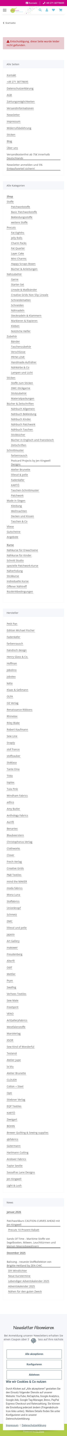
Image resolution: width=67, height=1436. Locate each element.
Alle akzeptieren (34, 1354)
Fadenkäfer (17, 480)
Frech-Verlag (14, 861)
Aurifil (10, 822)
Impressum (12, 1425)
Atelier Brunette (20, 469)
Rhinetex (12, 716)
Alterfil (11, 960)
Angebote (12, 537)
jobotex (11, 676)
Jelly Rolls (16, 238)
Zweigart (12, 1119)
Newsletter (13, 114)
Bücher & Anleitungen (24, 269)
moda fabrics (15, 888)
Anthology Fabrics (17, 815)
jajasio (10, 934)
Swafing (11, 987)
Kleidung (16, 505)
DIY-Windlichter (17, 1270)
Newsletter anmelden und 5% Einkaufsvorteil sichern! (25, 166)
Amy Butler (13, 808)
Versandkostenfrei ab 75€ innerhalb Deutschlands (28, 156)
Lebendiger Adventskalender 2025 (28, 1281)
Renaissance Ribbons (19, 709)
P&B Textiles (14, 875)
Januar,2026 (14, 1212)
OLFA (10, 696)
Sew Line (12, 736)
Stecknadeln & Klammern (26, 315)
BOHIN (11, 1126)
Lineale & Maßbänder (24, 289)
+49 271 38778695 (54, 2)
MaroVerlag (14, 1033)
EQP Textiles (14, 1106)
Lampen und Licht (22, 372)
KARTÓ (15, 485)
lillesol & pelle (19, 474)
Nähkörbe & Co (20, 367)
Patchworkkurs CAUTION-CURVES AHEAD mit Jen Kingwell (33, 1222)
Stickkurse (13, 576)
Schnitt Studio (15, 560)
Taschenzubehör (21, 346)
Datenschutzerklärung (34, 1425)
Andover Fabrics (16, 1159)
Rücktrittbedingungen (20, 591)
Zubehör (12, 336)
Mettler (11, 974)
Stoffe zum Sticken (22, 383)
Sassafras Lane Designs (21, 1172)
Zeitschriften (18, 445)
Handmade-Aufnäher (23, 362)
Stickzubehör (19, 393)
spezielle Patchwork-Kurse (22, 565)
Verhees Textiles (16, 994)
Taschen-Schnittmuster (25, 490)
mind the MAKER (17, 881)
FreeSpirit (12, 1007)
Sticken (11, 134)
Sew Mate (12, 1000)
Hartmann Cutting (17, 1152)
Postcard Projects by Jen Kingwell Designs (31, 462)
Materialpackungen (22, 398)
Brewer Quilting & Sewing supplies (27, 1132)
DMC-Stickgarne (20, 388)
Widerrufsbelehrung (19, 128)
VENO (10, 1013)
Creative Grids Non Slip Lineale (29, 295)
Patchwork (17, 495)
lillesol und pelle (17, 927)
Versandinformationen (20, 108)
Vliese (10, 526)
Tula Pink (12, 789)
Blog (9, 141)
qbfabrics (12, 1139)
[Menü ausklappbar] (4, 8)
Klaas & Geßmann (17, 689)
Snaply (11, 742)
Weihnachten (19, 511)
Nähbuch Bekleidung (23, 414)
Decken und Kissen (22, 516)
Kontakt (32, 2)
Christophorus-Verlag (19, 841)
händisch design (17, 650)
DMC (10, 921)
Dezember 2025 (16, 1253)
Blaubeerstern (15, 835)
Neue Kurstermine (19, 1276)
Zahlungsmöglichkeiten (21, 101)
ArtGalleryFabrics (17, 1020)
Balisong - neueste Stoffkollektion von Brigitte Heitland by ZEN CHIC (29, 1263)
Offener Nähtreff (17, 586)
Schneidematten (21, 300)
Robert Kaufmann (17, 729)
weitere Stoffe (19, 222)
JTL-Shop (39, 1431)
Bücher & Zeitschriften (20, 403)
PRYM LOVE (18, 357)
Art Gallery (13, 941)
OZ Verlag (12, 703)
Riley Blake (13, 723)
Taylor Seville (15, 1165)
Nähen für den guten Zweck (25, 1291)
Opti (9, 1093)
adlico (10, 802)
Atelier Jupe (14, 1060)
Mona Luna (13, 894)
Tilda (10, 775)
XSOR (10, 1040)
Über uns (12, 148)
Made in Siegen (16, 500)
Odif (9, 967)
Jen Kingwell (14, 1179)
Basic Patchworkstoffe (24, 212)
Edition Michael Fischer (21, 630)
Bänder (15, 341)
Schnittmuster (15, 450)
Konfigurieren (34, 1364)
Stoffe (10, 201)
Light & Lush (14, 1185)
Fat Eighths (17, 232)
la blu (10, 1066)
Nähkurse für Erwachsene (22, 550)
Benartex (12, 828)
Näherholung (15, 571)
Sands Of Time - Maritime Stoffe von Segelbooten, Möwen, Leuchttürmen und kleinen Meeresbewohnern (31, 1242)
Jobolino (11, 670)
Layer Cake (17, 253)
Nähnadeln (17, 310)
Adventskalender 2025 (21, 1286)
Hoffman (12, 663)
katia (10, 683)
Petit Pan (12, 623)
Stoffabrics (13, 901)
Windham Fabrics (17, 795)
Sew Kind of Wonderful (20, 1046)
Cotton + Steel (15, 1086)
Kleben (15, 326)
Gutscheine (13, 531)
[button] (41, 10)
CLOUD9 (12, 1079)
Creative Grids (15, 868)
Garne (14, 279)
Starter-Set (17, 284)
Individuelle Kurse (18, 581)
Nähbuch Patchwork (23, 424)
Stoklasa (12, 762)
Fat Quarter (18, 248)
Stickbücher (18, 434)
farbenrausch (19, 455)
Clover (10, 855)
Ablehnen (34, 1374)
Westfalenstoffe (16, 1027)
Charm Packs (18, 243)
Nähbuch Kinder (21, 419)
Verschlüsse (18, 352)
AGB (9, 95)
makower (12, 947)
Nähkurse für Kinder (19, 555)
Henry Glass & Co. (17, 656)
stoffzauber (13, 756)
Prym (10, 980)
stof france (13, 749)
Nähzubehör (14, 274)
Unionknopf (14, 908)
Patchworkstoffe (20, 206)
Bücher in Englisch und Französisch (32, 440)
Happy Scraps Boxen (23, 263)
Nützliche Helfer (21, 331)
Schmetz (12, 914)
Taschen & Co (19, 521)
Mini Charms (18, 258)
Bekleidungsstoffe (21, 217)
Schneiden (17, 305)
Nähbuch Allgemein (23, 408)
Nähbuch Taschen (22, 429)
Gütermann (14, 1146)
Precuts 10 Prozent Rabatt (23, 1229)
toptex (10, 782)
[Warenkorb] (60, 10)
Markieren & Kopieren (24, 320)
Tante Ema (13, 769)
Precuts (11, 227)
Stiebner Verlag (16, 1099)
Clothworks (13, 848)
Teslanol (12, 1053)
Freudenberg (14, 954)
